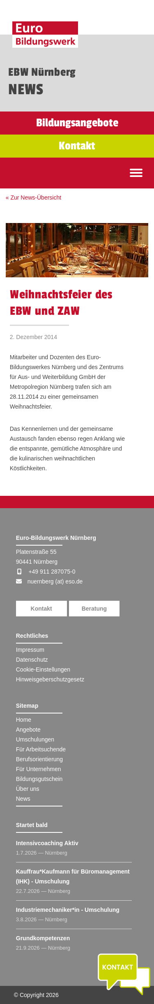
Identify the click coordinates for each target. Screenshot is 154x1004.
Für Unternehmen (38, 769)
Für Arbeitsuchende (41, 749)
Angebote (28, 729)
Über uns (27, 789)
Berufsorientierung (39, 759)
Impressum (30, 649)
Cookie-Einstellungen (43, 669)
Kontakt (41, 608)
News (23, 798)
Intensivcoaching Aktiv (47, 843)
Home (23, 719)
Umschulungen (35, 739)
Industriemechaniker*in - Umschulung (68, 909)
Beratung (94, 608)
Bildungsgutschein (39, 779)
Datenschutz (32, 659)
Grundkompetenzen (43, 938)
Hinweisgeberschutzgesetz (50, 679)
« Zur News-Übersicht (33, 197)
